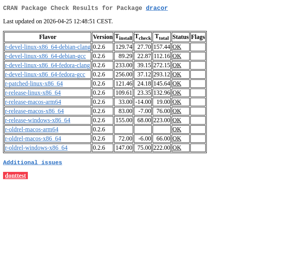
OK (176, 48)
